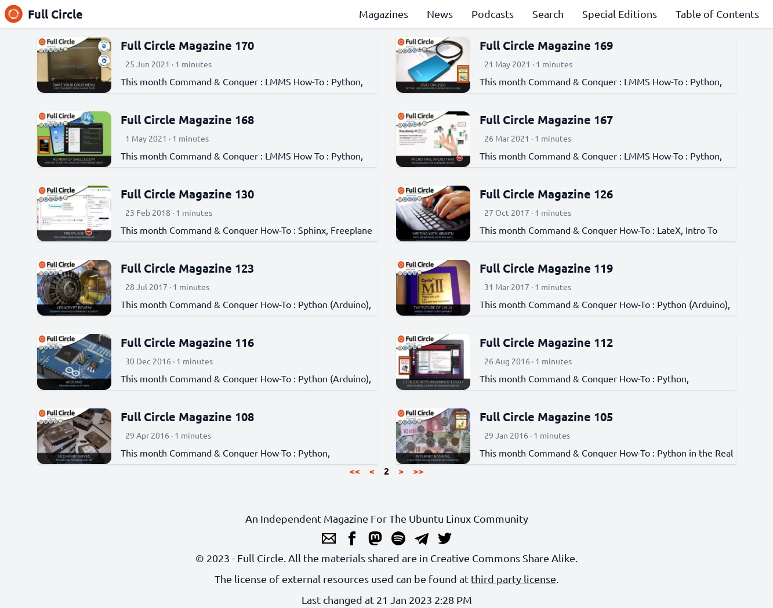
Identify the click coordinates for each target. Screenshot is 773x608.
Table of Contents (717, 14)
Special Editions (619, 14)
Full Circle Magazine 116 (187, 342)
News (440, 14)
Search (548, 14)
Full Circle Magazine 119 (546, 268)
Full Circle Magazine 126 (546, 193)
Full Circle (44, 14)
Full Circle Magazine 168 (187, 119)
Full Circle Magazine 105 (546, 416)
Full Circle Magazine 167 (546, 119)
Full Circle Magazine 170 (187, 45)
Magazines (383, 14)
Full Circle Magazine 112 (546, 342)
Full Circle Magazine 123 (187, 268)
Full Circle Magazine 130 (187, 193)
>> (418, 471)
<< (355, 471)
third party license (513, 579)
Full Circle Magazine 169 (546, 45)
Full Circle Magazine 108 (187, 416)
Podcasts (492, 14)
